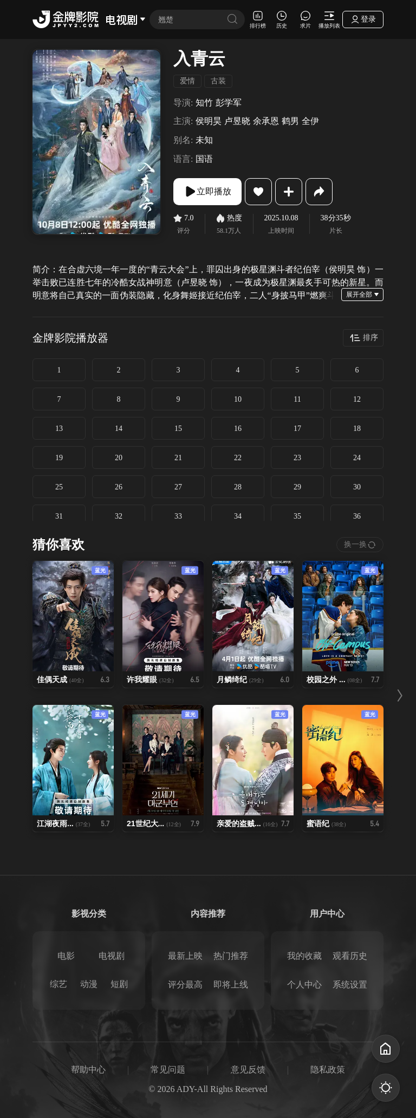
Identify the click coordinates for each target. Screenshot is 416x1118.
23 (297, 458)
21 (178, 458)
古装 (218, 81)
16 (238, 428)
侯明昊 (209, 121)
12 (357, 399)
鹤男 (290, 121)
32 (118, 516)
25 (59, 487)
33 (178, 516)
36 (357, 516)
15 (178, 428)
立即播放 (207, 191)
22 (238, 458)
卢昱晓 (237, 121)
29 (297, 487)
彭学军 (229, 102)
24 (357, 458)
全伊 (310, 121)
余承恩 (266, 121)
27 (178, 487)
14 (118, 428)
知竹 (204, 102)
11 (297, 399)
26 (118, 487)
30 (357, 487)
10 (238, 399)
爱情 (187, 81)
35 (297, 516)
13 (59, 428)
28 (238, 487)
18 (357, 428)
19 (59, 458)
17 (297, 428)
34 (238, 516)
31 (59, 516)
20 (118, 458)
